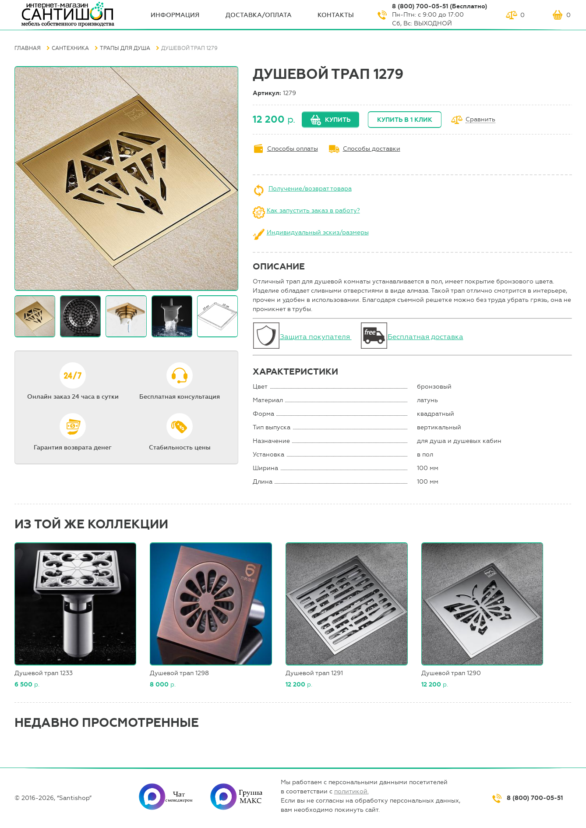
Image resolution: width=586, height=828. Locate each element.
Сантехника (70, 48)
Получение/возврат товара (310, 188)
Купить (337, 120)
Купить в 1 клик (404, 120)
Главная (27, 48)
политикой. (351, 791)
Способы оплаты (292, 148)
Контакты (336, 15)
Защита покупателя (316, 337)
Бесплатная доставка (425, 337)
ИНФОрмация (175, 15)
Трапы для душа (125, 48)
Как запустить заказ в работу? (313, 210)
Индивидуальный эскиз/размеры (318, 232)
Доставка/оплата (259, 15)
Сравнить (480, 120)
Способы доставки (371, 148)
